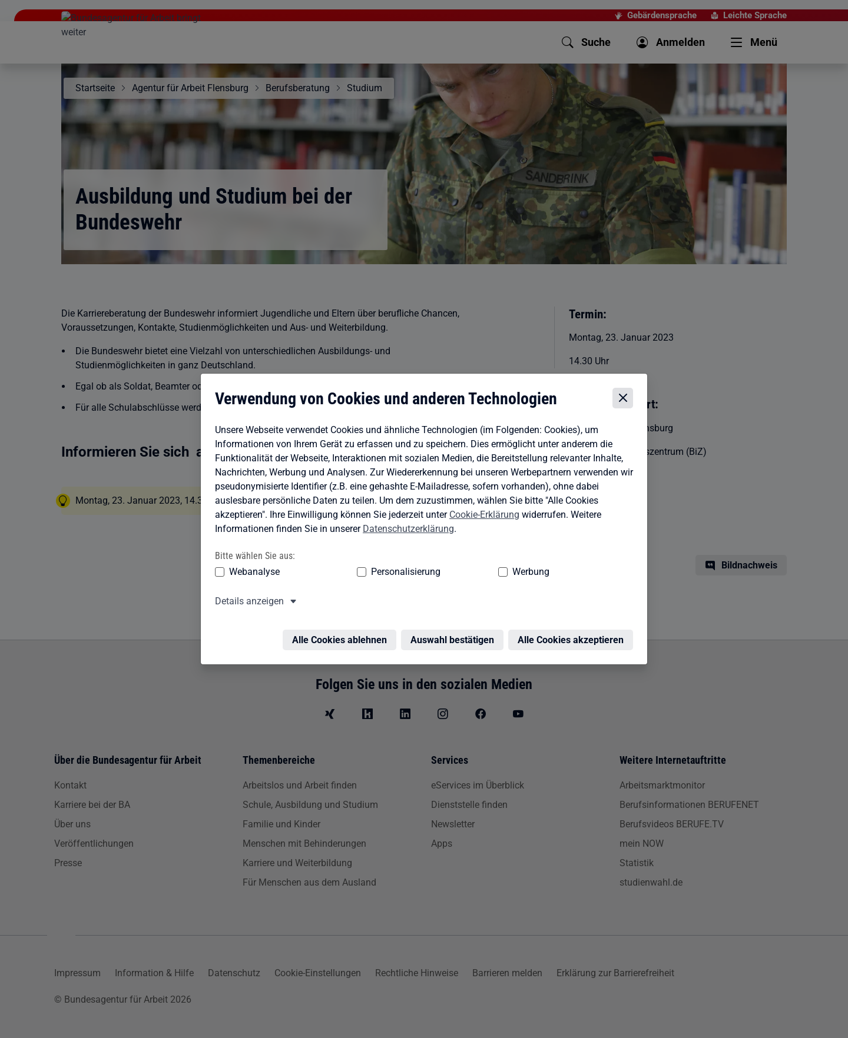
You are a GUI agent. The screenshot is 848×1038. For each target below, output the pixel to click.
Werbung (461, 574)
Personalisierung (369, 574)
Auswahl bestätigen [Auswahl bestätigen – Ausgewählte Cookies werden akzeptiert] (455, 635)
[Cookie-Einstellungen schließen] (625, 401)
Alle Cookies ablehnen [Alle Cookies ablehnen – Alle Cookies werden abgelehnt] (342, 635)
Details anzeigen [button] (246, 604)
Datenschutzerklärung (405, 531)
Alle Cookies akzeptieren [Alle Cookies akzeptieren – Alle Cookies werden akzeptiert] (574, 635)
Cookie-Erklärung (481, 517)
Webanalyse (251, 574)
